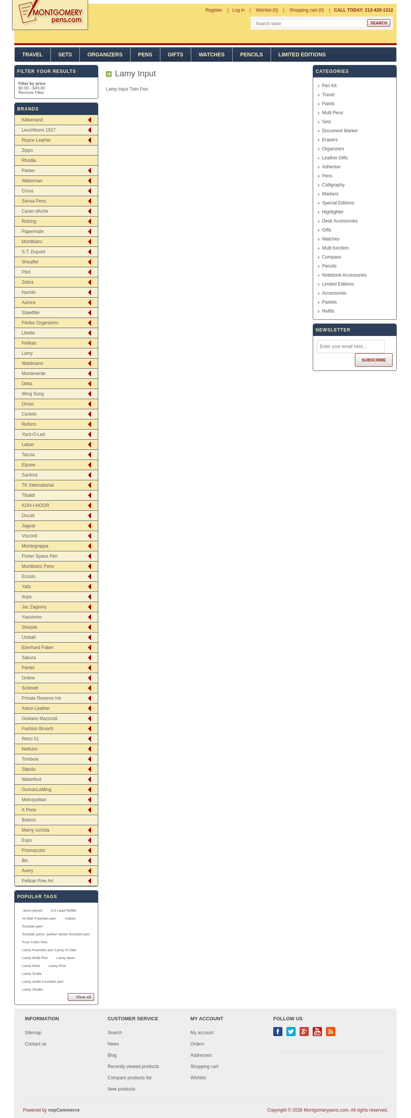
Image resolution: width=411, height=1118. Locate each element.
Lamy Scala (32, 973)
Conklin (29, 414)
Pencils (251, 54)
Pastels (329, 302)
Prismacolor (34, 850)
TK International (38, 485)
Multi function (335, 248)
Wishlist (198, 1077)
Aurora (28, 302)
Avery (27, 870)
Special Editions (338, 203)
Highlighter (333, 212)
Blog (112, 1055)
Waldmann (32, 363)
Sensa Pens (34, 201)
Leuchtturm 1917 (39, 130)
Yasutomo (32, 617)
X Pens (29, 809)
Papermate (33, 231)
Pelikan (29, 343)
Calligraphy (333, 185)
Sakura (29, 657)
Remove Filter (31, 92)
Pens (145, 54)
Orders (197, 1044)
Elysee (28, 464)
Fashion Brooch (37, 728)
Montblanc (32, 241)
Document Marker (340, 130)
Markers (330, 194)
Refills (328, 311)
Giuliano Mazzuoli (40, 718)
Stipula (29, 769)
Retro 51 (30, 738)
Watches (212, 54)
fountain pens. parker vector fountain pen (56, 934)
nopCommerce (64, 1110)
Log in (238, 10)
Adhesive (331, 166)
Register (214, 10)
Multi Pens (332, 112)
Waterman (32, 180)
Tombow (30, 759)
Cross (27, 191)
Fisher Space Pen (40, 556)
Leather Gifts (335, 157)
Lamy (27, 353)
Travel (32, 54)
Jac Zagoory (34, 607)
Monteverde (34, 373)
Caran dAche (35, 211)
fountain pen (32, 926)
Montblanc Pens (38, 566)
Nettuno (30, 749)
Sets (65, 54)
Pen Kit (329, 85)
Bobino (29, 820)
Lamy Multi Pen (35, 958)
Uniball (29, 637)
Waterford (31, 779)
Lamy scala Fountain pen (43, 981)
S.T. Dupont (34, 251)
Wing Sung (33, 393)
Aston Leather (36, 708)
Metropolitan (34, 799)
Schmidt (30, 688)
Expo (27, 840)
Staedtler (31, 312)
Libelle (28, 333)
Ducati (28, 515)
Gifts (175, 54)
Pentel (28, 667)
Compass (331, 257)
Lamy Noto (31, 966)
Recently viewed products (133, 1066)
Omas (28, 404)
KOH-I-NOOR (35, 505)
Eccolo (28, 576)
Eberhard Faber (37, 647)
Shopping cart (204, 1066)
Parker (28, 170)
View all (83, 997)
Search (115, 1032)
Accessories (334, 293)
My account (201, 1032)
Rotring (29, 221)
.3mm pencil (32, 910)
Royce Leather (36, 140)
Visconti (30, 536)
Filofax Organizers (40, 322)
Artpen (70, 918)
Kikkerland (32, 120)
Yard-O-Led (33, 434)
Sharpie (29, 627)
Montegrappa (35, 546)
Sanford (30, 475)
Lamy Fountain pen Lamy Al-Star (49, 950)
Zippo (27, 150)
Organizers (104, 54)
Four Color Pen (34, 942)
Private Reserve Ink (41, 698)
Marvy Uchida (35, 830)
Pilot (26, 272)
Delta (27, 383)
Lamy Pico (57, 966)
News (113, 1044)
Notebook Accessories (344, 275)
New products (121, 1089)
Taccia (28, 454)
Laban (28, 444)
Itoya (27, 596)
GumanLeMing (37, 789)
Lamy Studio (32, 989)
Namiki (29, 292)
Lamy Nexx (65, 958)
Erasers (330, 139)
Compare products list (130, 1077)
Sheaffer (30, 262)
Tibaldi (28, 495)
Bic (25, 860)
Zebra (27, 282)
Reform (29, 424)
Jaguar (29, 525)
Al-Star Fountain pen (39, 918)
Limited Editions (302, 54)
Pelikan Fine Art (37, 881)
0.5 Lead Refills (63, 910)
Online (28, 678)
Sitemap (33, 1032)
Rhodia (29, 160)
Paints (328, 103)
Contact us (35, 1044)
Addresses (201, 1055)
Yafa (26, 586)
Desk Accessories (340, 221)
